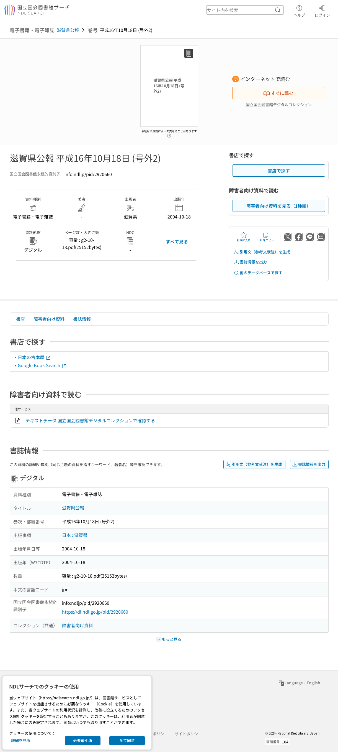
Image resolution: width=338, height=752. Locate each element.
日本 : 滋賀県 (74, 535)
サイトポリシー (188, 733)
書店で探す (279, 170)
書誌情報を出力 (250, 262)
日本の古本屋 (34, 357)
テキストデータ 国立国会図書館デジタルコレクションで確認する (90, 420)
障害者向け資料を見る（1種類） (278, 205)
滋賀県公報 (68, 30)
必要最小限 (82, 740)
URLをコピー (265, 237)
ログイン (322, 10)
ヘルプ (299, 10)
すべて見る (177, 241)
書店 (20, 319)
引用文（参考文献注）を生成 (262, 252)
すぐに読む (278, 93)
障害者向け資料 (48, 319)
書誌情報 (82, 319)
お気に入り (244, 237)
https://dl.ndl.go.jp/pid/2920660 (95, 611)
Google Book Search (42, 365)
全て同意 (127, 740)
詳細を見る (20, 740)
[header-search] (245, 10)
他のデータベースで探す (258, 273)
